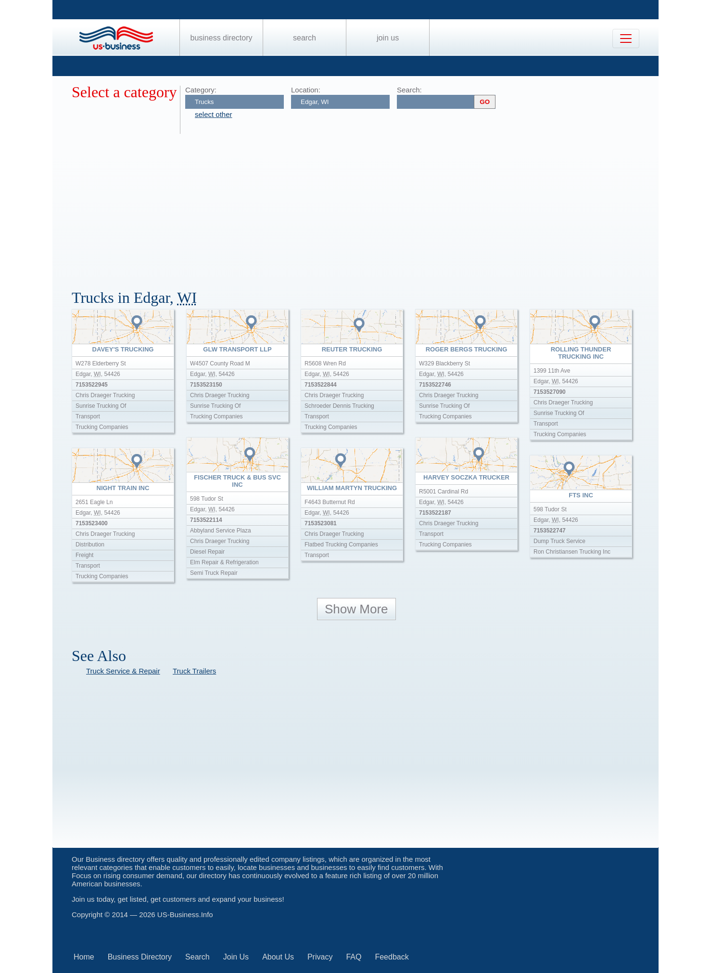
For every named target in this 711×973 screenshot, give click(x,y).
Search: (409, 90)
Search (304, 38)
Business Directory (221, 38)
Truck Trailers (194, 671)
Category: (200, 90)
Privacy (319, 957)
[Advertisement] (360, 206)
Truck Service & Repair (123, 671)
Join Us (388, 38)
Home (84, 957)
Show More (356, 609)
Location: (305, 90)
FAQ (353, 957)
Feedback (391, 957)
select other (213, 114)
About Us (278, 957)
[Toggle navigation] (625, 38)
